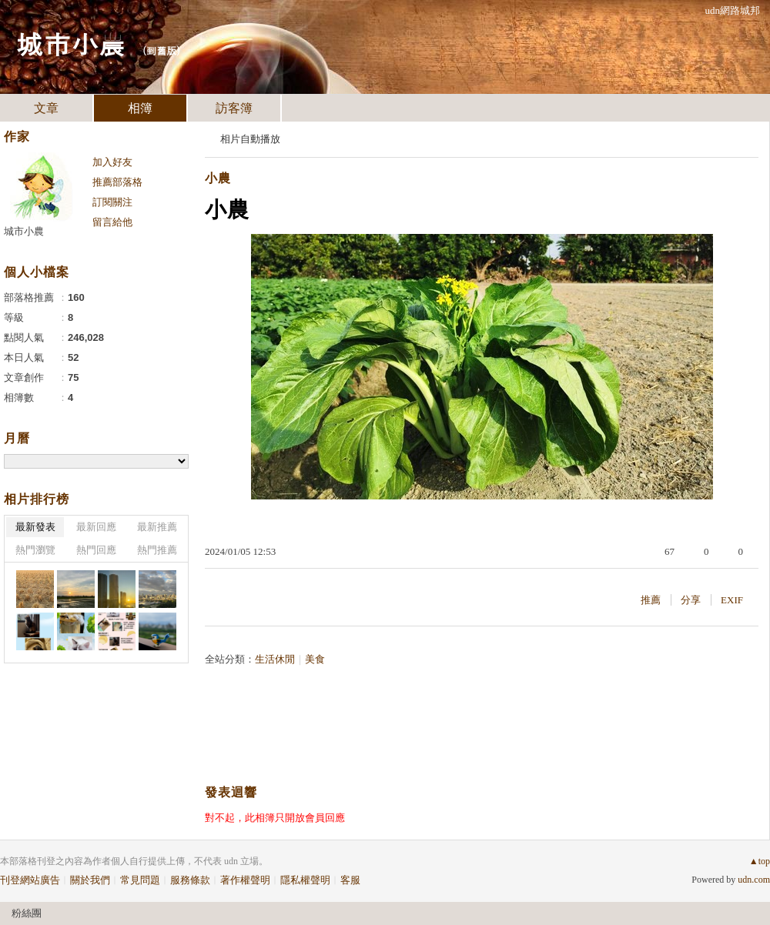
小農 (218, 178)
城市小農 (70, 42)
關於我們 (90, 880)
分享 (691, 600)
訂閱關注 (112, 202)
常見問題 (140, 880)
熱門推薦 (157, 550)
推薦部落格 (117, 182)
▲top (759, 861)
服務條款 (190, 880)
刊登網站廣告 (30, 880)
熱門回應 (96, 550)
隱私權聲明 (305, 880)
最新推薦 (157, 527)
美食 (315, 659)
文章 (46, 108)
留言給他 (112, 222)
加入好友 (112, 162)
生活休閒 (275, 659)
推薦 (651, 600)
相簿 (140, 108)
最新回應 (96, 527)
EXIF (732, 600)
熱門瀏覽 (35, 550)
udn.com (754, 879)
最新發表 (35, 527)
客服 (350, 880)
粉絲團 (27, 913)
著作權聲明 (245, 880)
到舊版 (161, 50)
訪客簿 (234, 108)
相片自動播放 (250, 139)
